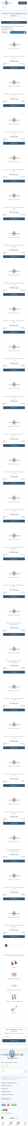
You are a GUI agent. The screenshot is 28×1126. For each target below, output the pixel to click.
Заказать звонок (6, 1091)
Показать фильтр (14, 22)
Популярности (19, 26)
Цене (13, 26)
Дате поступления (6, 27)
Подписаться (14, 1040)
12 (9, 29)
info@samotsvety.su (7, 1094)
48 (13, 29)
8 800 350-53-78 (5, 1098)
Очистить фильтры (17, 32)
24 (11, 29)
